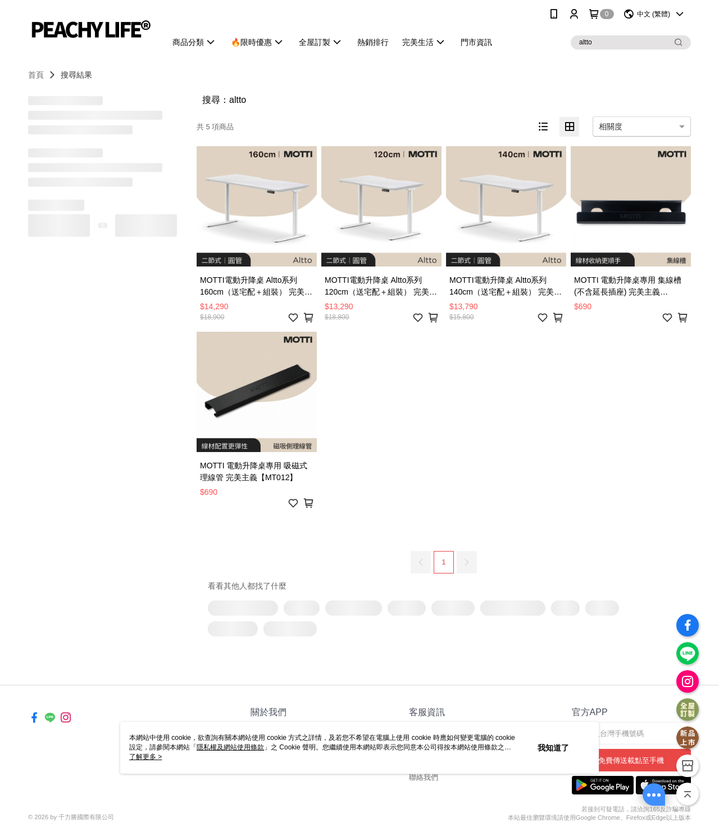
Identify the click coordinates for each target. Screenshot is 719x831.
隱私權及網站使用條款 (230, 747)
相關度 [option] (610, 126)
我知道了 (553, 747)
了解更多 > (145, 757)
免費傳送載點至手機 (631, 760)
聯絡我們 (423, 777)
